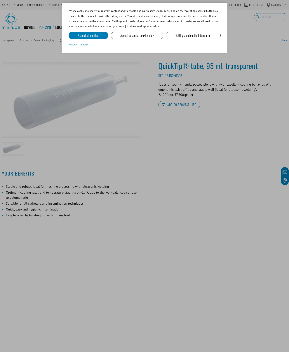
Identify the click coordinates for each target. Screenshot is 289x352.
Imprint (85, 44)
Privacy (73, 44)
